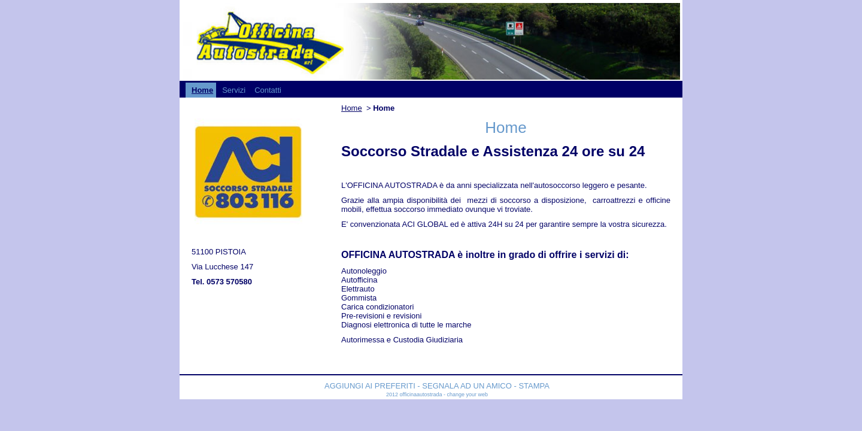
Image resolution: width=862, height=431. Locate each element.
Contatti (267, 90)
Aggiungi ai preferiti (370, 385)
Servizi (233, 90)
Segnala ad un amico (467, 385)
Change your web (467, 394)
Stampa (534, 385)
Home (202, 90)
